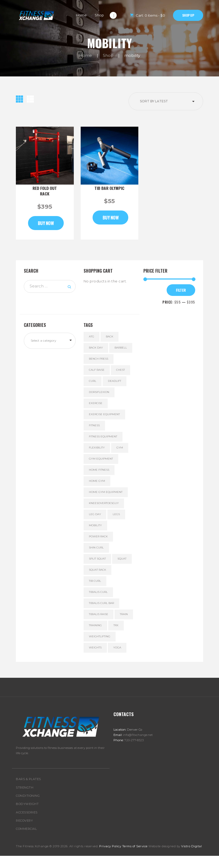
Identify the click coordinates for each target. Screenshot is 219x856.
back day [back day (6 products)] (96, 347)
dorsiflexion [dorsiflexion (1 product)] (99, 392)
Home (85, 55)
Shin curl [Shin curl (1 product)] (96, 547)
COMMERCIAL (26, 829)
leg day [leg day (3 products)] (95, 514)
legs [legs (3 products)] (116, 514)
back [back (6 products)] (109, 336)
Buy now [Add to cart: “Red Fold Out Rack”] (46, 223)
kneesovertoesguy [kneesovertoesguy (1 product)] (104, 503)
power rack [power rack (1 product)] (98, 536)
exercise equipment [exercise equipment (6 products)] (104, 414)
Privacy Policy (110, 846)
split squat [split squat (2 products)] (97, 558)
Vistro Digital (191, 846)
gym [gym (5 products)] (119, 447)
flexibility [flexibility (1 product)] (97, 447)
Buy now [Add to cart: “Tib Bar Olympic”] (111, 217)
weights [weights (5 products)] (95, 647)
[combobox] (50, 341)
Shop (108, 55)
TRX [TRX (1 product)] (115, 625)
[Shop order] (166, 101)
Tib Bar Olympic (109, 188)
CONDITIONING (28, 796)
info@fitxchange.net (138, 735)
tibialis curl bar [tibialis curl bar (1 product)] (101, 603)
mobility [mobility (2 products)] (95, 525)
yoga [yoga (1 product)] (117, 647)
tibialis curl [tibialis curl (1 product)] (98, 592)
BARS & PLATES (28, 779)
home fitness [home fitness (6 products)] (99, 470)
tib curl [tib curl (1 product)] (95, 581)
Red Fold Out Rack (45, 190)
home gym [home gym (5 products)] (97, 481)
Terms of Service (135, 846)
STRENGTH (24, 787)
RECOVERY (24, 820)
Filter (181, 290)
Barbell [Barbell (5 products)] (121, 347)
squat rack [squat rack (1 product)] (97, 569)
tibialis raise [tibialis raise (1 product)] (98, 614)
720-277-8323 (134, 740)
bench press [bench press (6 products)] (98, 358)
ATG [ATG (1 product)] (91, 336)
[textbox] (52, 341)
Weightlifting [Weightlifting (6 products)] (99, 636)
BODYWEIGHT (27, 804)
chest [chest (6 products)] (120, 370)
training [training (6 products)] (95, 625)
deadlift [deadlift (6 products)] (114, 381)
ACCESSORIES (27, 812)
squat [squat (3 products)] (121, 558)
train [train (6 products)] (124, 614)
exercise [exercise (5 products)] (95, 403)
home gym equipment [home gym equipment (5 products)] (105, 492)
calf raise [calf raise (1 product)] (96, 370)
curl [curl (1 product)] (92, 381)
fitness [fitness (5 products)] (94, 425)
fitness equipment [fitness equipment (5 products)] (103, 436)
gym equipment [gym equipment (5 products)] (101, 458)
